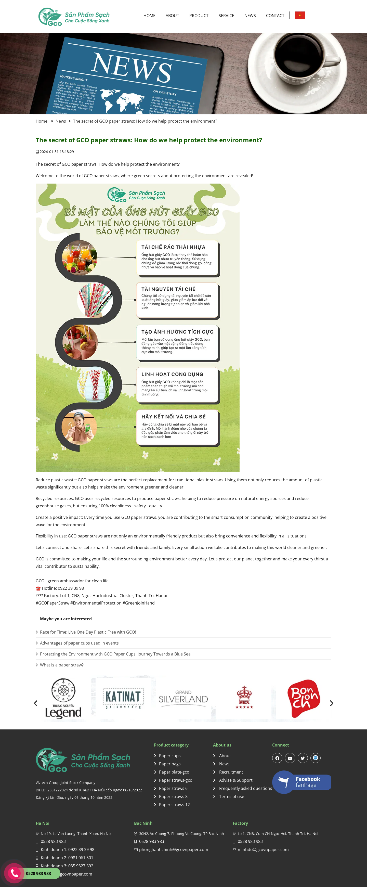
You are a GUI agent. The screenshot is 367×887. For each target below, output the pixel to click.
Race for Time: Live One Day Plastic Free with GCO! (86, 632)
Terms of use (228, 796)
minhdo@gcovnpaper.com (263, 849)
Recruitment (228, 772)
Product (198, 15)
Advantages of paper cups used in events (77, 643)
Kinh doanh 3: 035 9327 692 (67, 866)
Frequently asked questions (242, 788)
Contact (275, 15)
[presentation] (35, 703)
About (172, 15)
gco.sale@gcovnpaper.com (66, 874)
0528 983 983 (53, 841)
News (250, 15)
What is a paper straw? (60, 665)
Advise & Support (233, 780)
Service (226, 15)
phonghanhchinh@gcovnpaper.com (173, 849)
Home (149, 15)
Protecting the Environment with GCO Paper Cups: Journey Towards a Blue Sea (113, 654)
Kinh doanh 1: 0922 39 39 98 (67, 849)
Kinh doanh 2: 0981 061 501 (67, 857)
